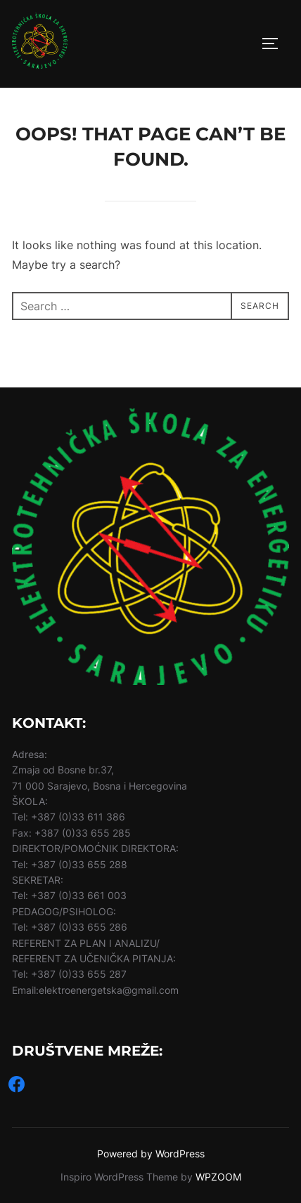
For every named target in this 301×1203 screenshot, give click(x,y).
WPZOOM (218, 1177)
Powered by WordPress (151, 1153)
